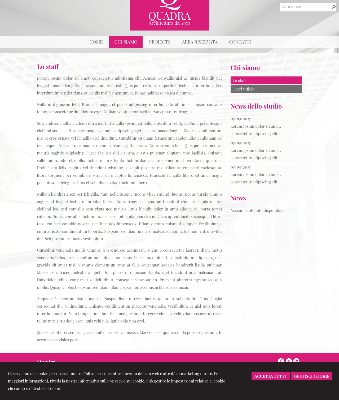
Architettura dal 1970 (169, 23)
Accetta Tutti (270, 376)
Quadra (169, 15)
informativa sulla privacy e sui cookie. (111, 381)
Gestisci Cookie (311, 376)
